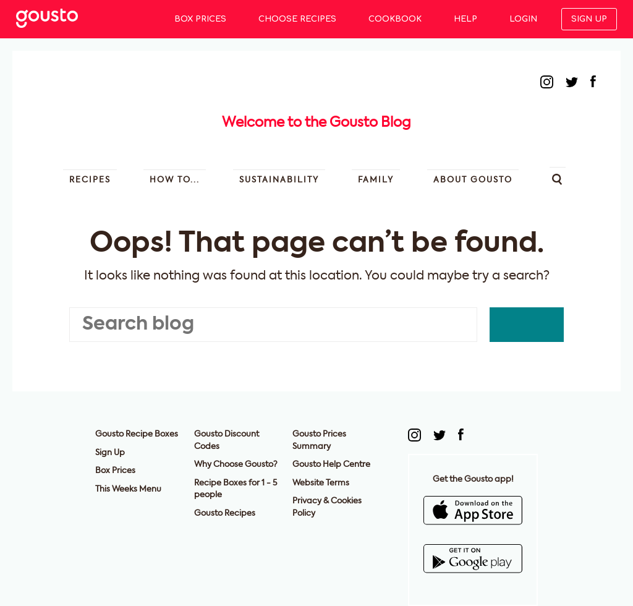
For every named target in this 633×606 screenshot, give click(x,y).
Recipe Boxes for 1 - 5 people (235, 489)
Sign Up (110, 453)
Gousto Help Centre (331, 465)
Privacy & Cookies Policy (327, 507)
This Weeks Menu (128, 489)
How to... (175, 180)
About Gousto (472, 180)
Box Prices (200, 19)
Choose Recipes (297, 19)
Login (523, 19)
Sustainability (279, 180)
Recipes (90, 180)
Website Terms (320, 483)
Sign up (589, 19)
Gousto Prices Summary (319, 440)
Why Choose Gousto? (236, 465)
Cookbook (395, 19)
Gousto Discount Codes (226, 440)
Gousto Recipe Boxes (136, 434)
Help (465, 19)
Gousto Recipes (224, 514)
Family (376, 180)
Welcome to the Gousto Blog (316, 123)
